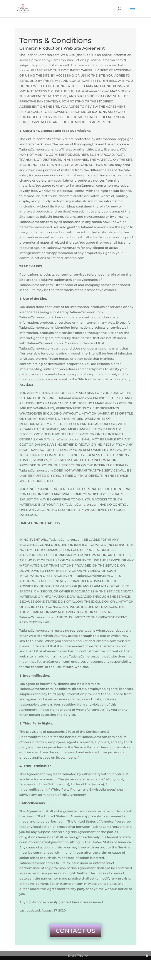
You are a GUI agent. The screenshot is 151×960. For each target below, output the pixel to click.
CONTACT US (75, 930)
